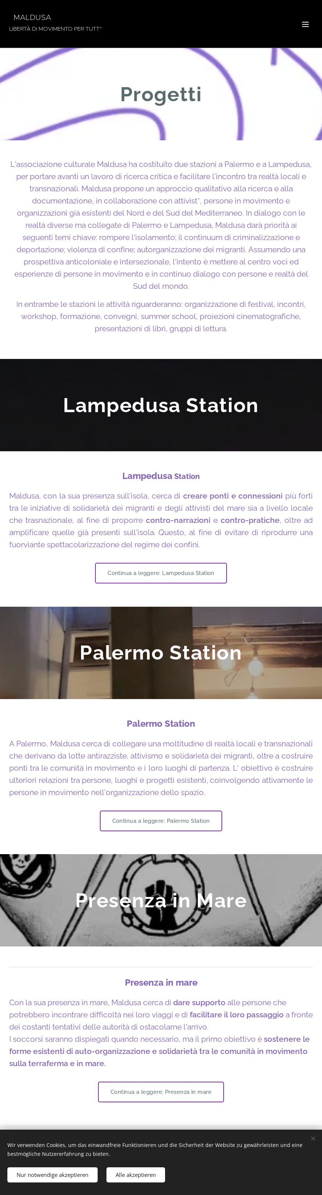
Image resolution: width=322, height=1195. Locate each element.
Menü (305, 24)
